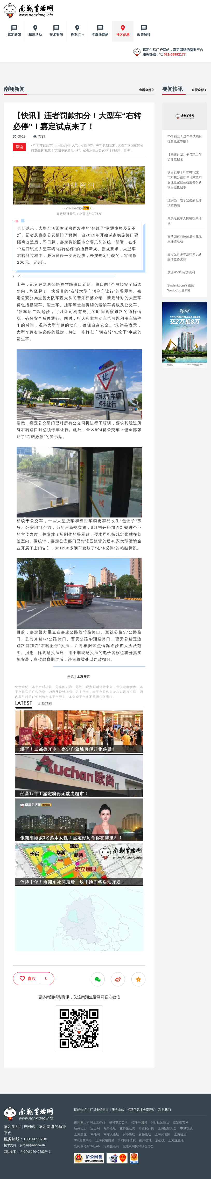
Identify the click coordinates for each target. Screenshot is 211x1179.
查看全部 (146, 90)
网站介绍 (80, 1110)
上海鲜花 (80, 1134)
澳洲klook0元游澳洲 (181, 272)
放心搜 (160, 1140)
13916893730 (35, 1139)
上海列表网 (162, 1134)
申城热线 (186, 1128)
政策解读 (144, 35)
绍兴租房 (80, 1128)
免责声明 (149, 1110)
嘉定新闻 (14, 35)
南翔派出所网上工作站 (89, 1122)
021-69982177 (175, 54)
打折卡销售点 (99, 1110)
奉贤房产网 (146, 1128)
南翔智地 (145, 1140)
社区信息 (123, 35)
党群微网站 (100, 35)
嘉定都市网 (180, 1122)
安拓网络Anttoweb (87, 1146)
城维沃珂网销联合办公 (138, 1146)
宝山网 (95, 1128)
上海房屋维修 (105, 1140)
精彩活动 (35, 35)
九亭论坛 (109, 1128)
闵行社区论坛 (160, 1122)
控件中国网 (139, 1122)
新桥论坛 (145, 1134)
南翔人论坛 (111, 1134)
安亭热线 (129, 1134)
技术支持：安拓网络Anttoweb (24, 1145)
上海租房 (180, 1134)
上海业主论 (176, 1140)
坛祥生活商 (111, 1146)
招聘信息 (133, 1110)
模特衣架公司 (118, 1122)
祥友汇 (77, 35)
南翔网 (95, 1134)
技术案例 (56, 35)
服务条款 (118, 1110)
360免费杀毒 (83, 1140)
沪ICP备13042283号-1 (35, 1152)
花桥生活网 (127, 1128)
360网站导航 (127, 1140)
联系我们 (164, 1110)
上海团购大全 (167, 1128)
